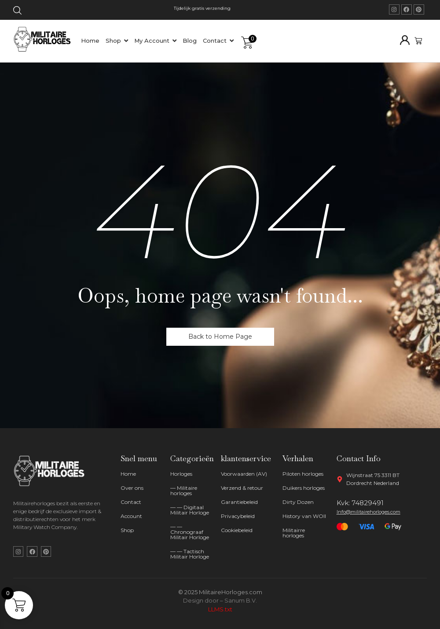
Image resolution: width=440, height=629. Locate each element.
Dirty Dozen (298, 502)
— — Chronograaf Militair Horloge (189, 531)
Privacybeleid (238, 516)
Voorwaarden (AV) (244, 473)
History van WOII (304, 516)
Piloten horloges (302, 473)
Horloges (181, 473)
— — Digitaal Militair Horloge (189, 510)
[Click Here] (17, 12)
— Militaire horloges (183, 490)
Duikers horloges (303, 488)
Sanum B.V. (240, 600)
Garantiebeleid (239, 502)
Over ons (132, 488)
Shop (127, 530)
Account (131, 516)
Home (128, 473)
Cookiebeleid (237, 530)
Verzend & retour (242, 488)
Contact (131, 502)
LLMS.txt (220, 609)
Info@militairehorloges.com (368, 512)
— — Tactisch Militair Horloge (189, 554)
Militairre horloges (293, 533)
